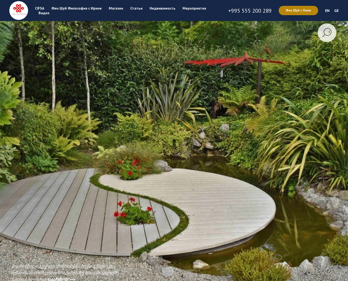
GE (336, 10)
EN (327, 10)
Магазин (116, 8)
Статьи (136, 8)
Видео (44, 13)
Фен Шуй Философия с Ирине (76, 8)
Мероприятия (194, 8)
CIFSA (39, 8)
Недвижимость (163, 8)
